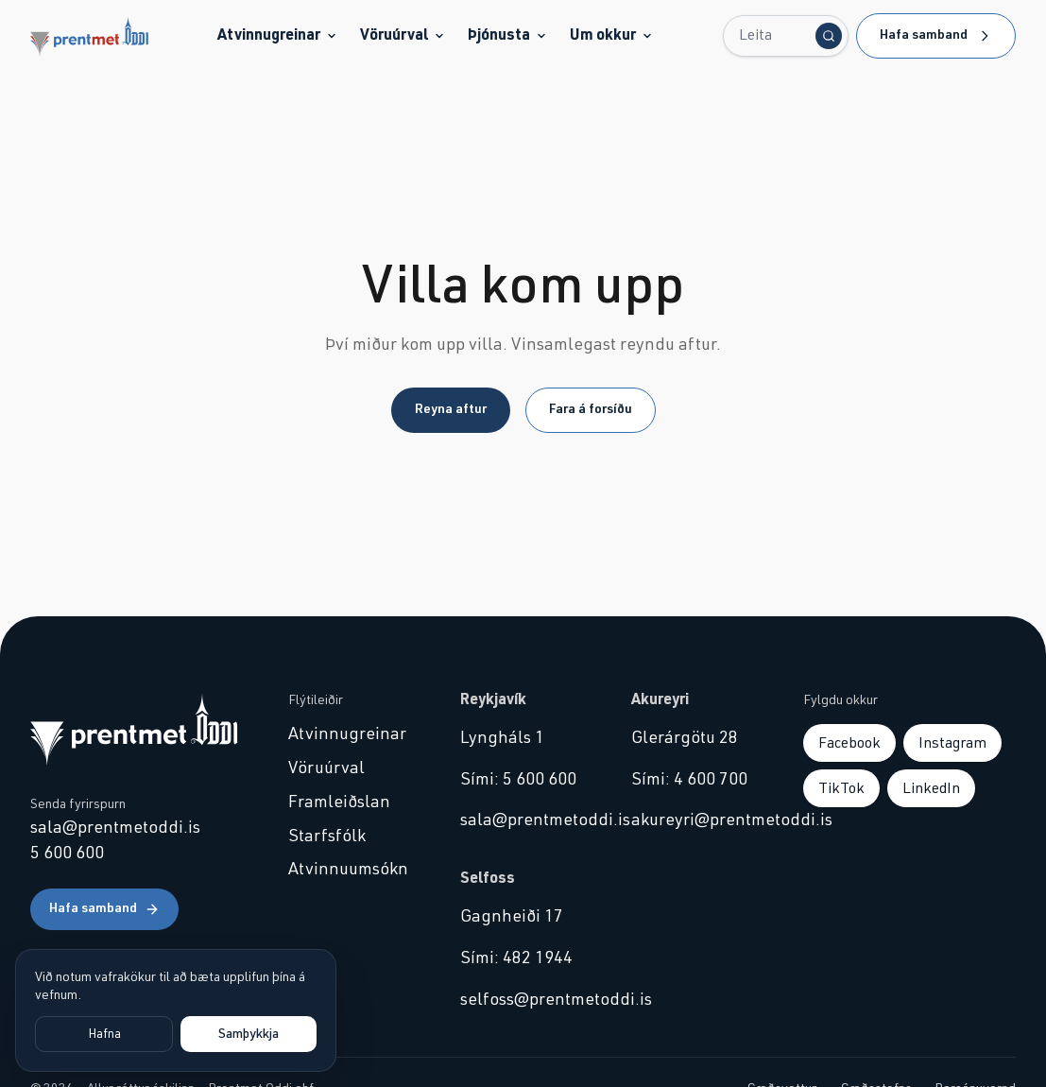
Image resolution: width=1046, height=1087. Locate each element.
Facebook (849, 743)
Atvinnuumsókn (348, 869)
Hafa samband (936, 35)
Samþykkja (248, 1034)
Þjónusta (507, 35)
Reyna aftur (451, 409)
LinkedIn (931, 788)
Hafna (104, 1034)
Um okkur (611, 35)
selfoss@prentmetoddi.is (523, 1000)
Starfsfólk (327, 836)
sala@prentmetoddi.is (115, 828)
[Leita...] (786, 36)
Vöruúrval (402, 35)
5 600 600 (67, 853)
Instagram (952, 743)
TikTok (841, 788)
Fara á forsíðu (590, 409)
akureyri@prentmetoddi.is (694, 820)
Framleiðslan (339, 802)
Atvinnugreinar (277, 35)
